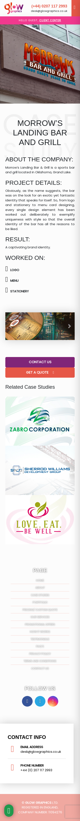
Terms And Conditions (40, 661)
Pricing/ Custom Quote (40, 610)
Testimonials (40, 639)
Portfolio (40, 602)
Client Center (50, 20)
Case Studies (40, 595)
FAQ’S (40, 646)
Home (40, 580)
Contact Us (40, 362)
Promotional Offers (40, 624)
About (40, 587)
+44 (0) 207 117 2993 (36, 770)
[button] (10, 326)
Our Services (40, 617)
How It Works (40, 631)
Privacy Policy (40, 654)
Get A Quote (40, 372)
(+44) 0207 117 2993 (49, 6)
